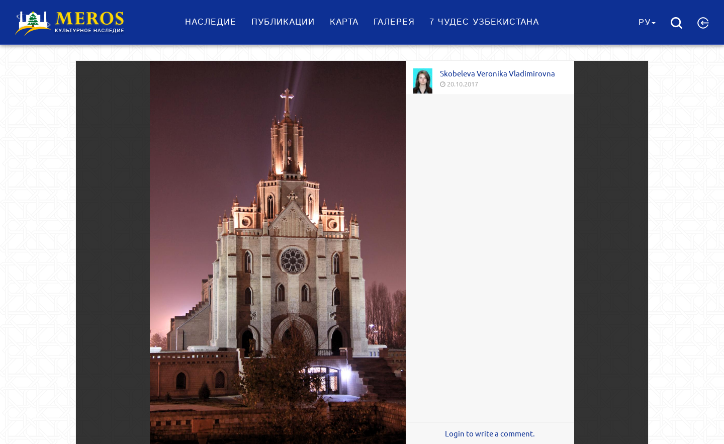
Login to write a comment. (490, 433)
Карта (344, 22)
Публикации (283, 22)
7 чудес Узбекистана (484, 22)
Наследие (210, 22)
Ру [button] (647, 23)
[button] (703, 22)
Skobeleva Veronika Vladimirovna (497, 73)
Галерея (394, 22)
